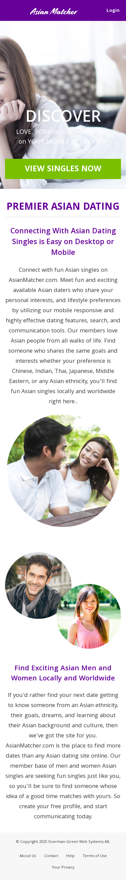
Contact (51, 856)
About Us (27, 856)
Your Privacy (63, 867)
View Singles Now (63, 169)
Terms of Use (95, 856)
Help (70, 856)
